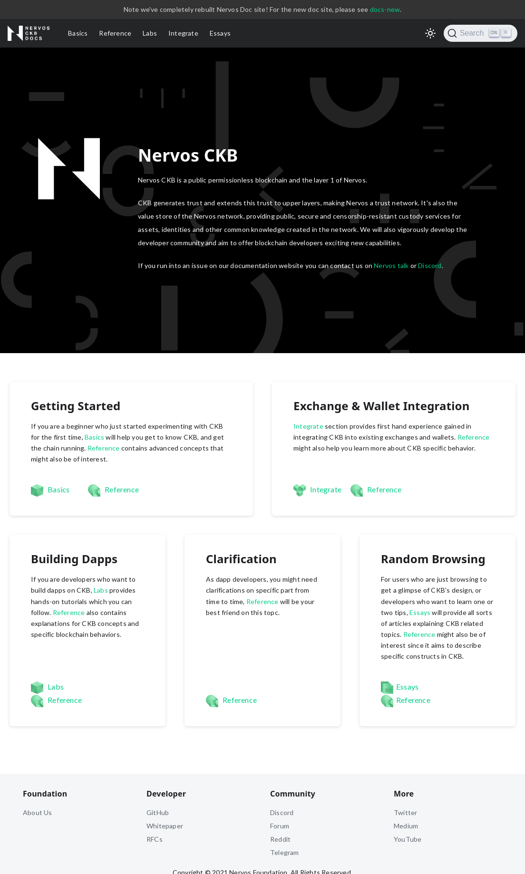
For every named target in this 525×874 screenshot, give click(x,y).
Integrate (183, 33)
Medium (406, 826)
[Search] (480, 33)
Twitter (405, 812)
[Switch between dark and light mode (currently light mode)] (430, 33)
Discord (429, 265)
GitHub (157, 812)
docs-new (385, 9)
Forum (279, 826)
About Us (37, 812)
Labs (150, 33)
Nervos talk (391, 265)
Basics (78, 33)
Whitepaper (164, 826)
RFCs (154, 839)
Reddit (280, 839)
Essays (220, 33)
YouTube (407, 839)
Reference (115, 33)
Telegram (284, 852)
